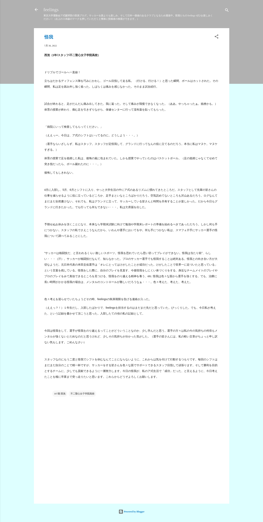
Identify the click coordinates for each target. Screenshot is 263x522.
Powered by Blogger (131, 511)
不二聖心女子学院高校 (82, 393)
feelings (51, 9)
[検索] (226, 11)
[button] (216, 37)
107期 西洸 (59, 393)
